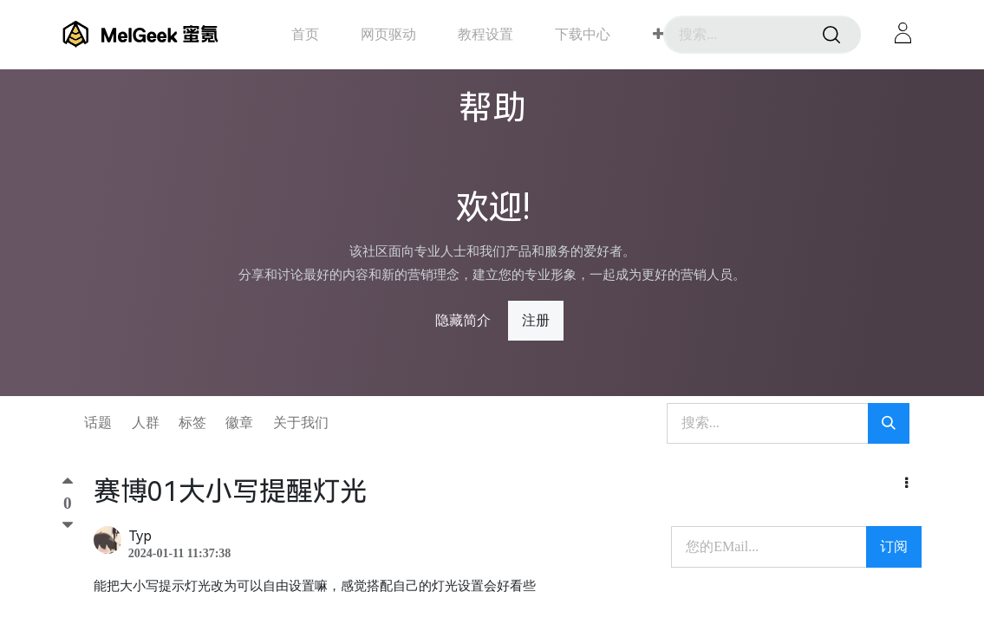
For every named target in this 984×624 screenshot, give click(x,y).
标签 (192, 422)
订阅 (894, 546)
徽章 (239, 422)
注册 (536, 320)
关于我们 (301, 422)
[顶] (67, 485)
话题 (98, 422)
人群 (146, 422)
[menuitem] (305, 34)
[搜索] (831, 34)
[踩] (67, 525)
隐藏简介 (463, 320)
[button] (658, 34)
